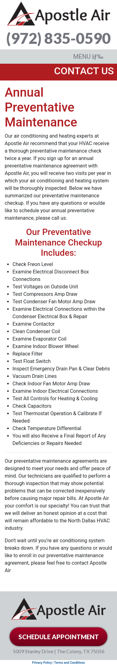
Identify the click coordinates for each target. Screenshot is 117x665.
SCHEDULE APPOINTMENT (58, 636)
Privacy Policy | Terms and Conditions (58, 662)
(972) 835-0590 (58, 38)
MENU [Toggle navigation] (88, 56)
